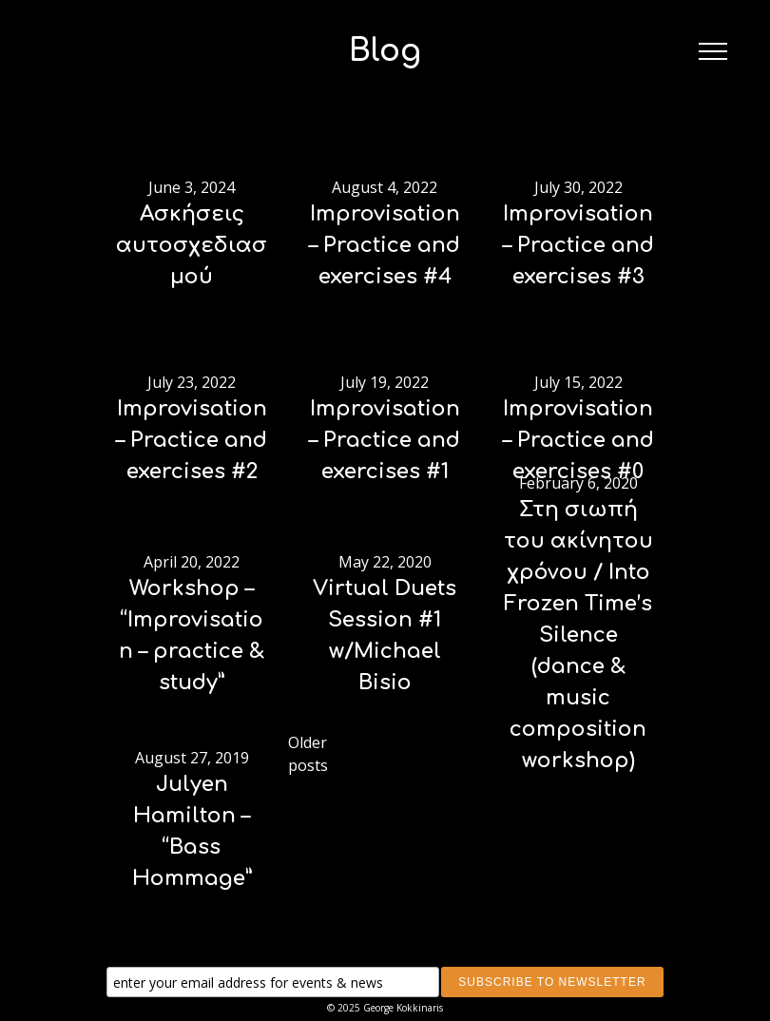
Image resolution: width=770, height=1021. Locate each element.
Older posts (308, 754)
